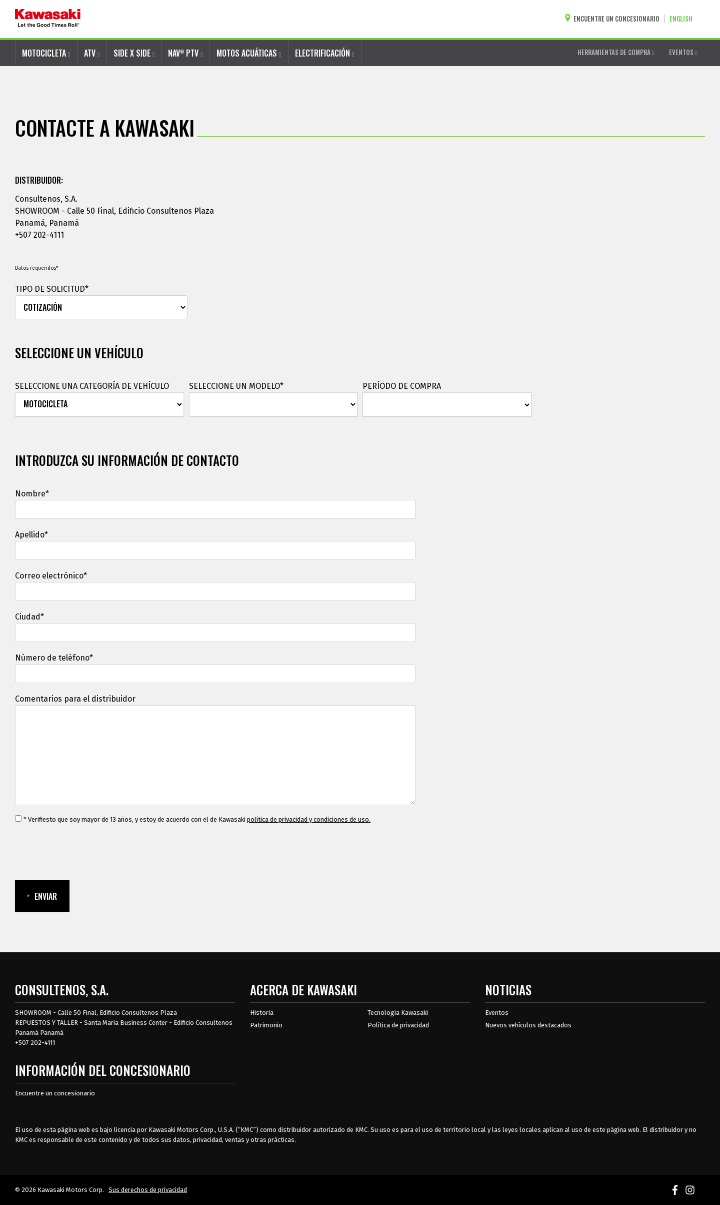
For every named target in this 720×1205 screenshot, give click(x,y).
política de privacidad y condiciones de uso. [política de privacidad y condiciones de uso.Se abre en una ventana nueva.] (308, 819)
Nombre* (32, 493)
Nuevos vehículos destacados (528, 1025)
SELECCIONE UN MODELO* (236, 386)
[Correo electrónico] (215, 591)
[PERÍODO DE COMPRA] (447, 405)
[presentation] (91, 852)
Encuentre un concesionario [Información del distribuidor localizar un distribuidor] (55, 1093)
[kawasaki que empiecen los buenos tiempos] (47, 19)
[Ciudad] (215, 632)
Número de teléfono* (54, 658)
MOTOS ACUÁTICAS (249, 53)
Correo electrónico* (51, 575)
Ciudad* (29, 617)
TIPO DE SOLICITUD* (51, 289)
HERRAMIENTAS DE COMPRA (616, 52)
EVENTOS (683, 52)
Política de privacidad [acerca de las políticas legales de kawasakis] (398, 1025)
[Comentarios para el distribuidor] (215, 755)
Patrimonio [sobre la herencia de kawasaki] (266, 1025)
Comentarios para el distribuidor (75, 699)
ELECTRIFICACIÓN (324, 53)
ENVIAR (42, 896)
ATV (92, 53)
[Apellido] (215, 550)
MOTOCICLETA (46, 53)
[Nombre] (215, 509)
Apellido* (31, 534)
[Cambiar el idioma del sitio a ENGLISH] (684, 19)
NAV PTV (185, 53)
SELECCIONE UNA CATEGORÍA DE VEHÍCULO (92, 386)
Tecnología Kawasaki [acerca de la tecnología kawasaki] (398, 1012)
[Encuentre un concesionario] (614, 19)
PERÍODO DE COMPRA (401, 386)
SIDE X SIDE (134, 53)
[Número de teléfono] (215, 673)
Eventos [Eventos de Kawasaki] (496, 1012)
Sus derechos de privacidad (147, 1189)
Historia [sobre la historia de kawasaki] (262, 1012)
